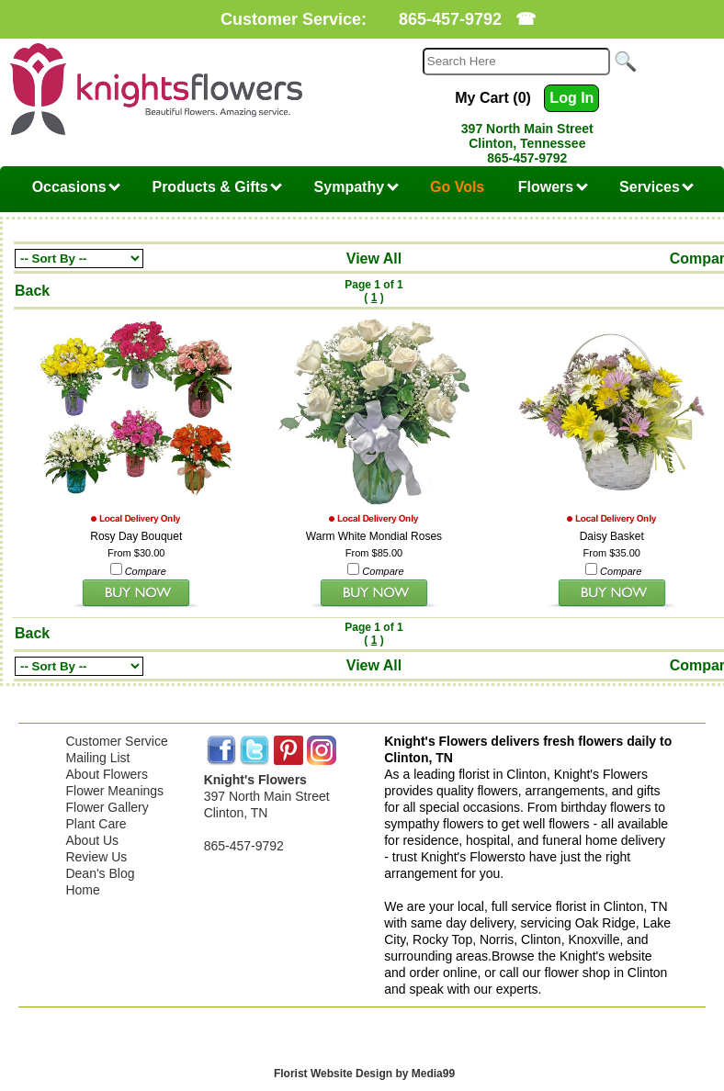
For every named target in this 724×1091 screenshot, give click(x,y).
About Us (92, 840)
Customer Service (116, 741)
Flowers (553, 187)
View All (374, 258)
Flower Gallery (106, 807)
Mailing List (97, 757)
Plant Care (95, 823)
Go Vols (457, 187)
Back (32, 290)
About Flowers (106, 774)
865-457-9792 (450, 19)
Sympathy (356, 187)
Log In (571, 98)
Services (656, 187)
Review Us (96, 856)
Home (82, 890)
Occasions (76, 187)
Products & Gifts (217, 187)
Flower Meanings (114, 790)
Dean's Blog (99, 873)
